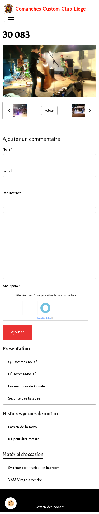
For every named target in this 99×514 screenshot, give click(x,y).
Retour (49, 110)
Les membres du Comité (26, 386)
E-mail (7, 171)
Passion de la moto (22, 427)
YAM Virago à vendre (25, 480)
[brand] (45, 8)
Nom (6, 149)
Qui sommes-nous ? (22, 362)
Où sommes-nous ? (22, 374)
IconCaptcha (44, 318)
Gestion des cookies (49, 507)
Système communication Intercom (34, 468)
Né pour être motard (24, 439)
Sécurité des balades (24, 398)
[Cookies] (11, 503)
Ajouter (17, 332)
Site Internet (12, 193)
